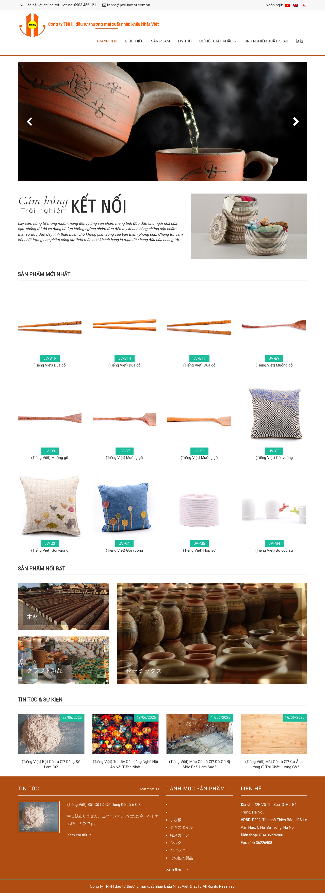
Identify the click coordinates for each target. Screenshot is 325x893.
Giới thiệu (134, 41)
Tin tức (184, 41)
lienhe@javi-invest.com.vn (128, 5)
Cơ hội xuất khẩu (217, 41)
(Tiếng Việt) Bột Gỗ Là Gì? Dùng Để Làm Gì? (51, 742)
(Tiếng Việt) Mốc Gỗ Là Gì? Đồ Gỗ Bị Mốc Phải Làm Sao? (199, 742)
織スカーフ (179, 835)
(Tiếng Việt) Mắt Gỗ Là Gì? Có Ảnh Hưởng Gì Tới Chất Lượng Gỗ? (274, 742)
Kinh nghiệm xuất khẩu (266, 41)
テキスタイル (181, 827)
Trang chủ (106, 41)
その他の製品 (181, 858)
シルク (176, 842)
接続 (299, 41)
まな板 (176, 820)
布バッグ (177, 850)
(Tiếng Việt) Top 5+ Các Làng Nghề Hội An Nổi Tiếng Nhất (125, 742)
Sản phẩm (160, 41)
